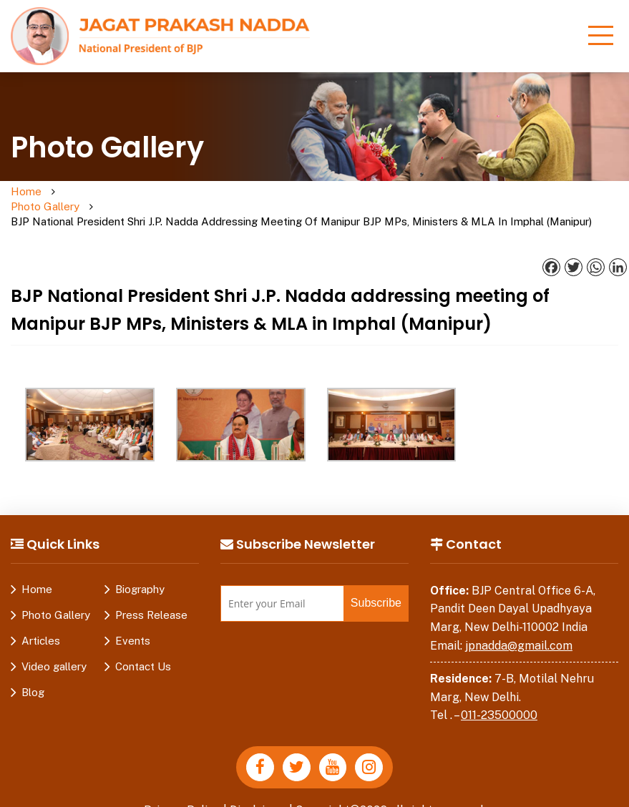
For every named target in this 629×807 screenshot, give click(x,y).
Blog (32, 677)
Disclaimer (258, 795)
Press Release (151, 600)
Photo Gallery (81, 199)
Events (132, 626)
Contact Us (143, 651)
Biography (140, 574)
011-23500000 (499, 701)
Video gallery (54, 651)
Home (26, 192)
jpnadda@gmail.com (518, 630)
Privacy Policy (181, 795)
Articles (40, 626)
